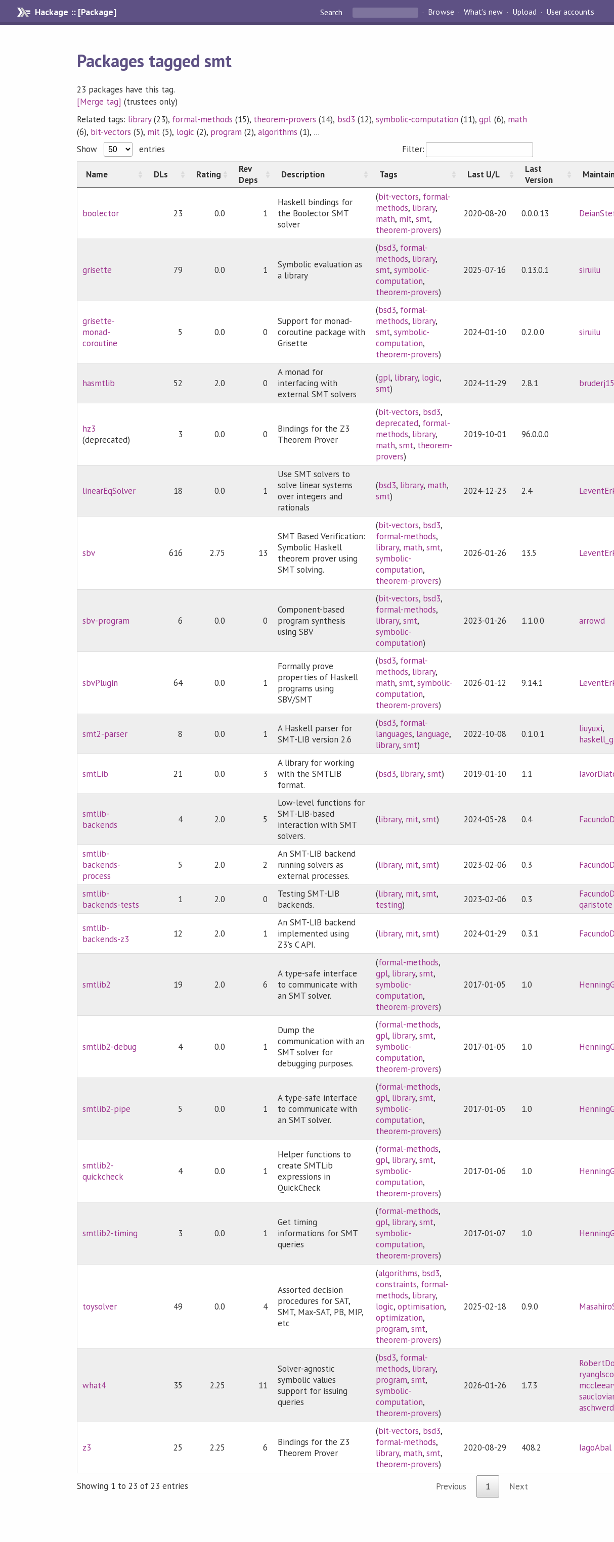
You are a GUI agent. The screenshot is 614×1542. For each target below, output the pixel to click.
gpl (485, 119)
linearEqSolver (109, 490)
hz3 (89, 428)
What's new (483, 12)
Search (332, 12)
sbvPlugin (100, 682)
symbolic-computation (417, 119)
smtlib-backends (99, 819)
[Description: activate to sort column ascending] (322, 174)
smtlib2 (96, 984)
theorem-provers (284, 119)
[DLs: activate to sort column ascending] (166, 174)
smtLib (95, 773)
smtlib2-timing (110, 1233)
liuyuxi (590, 728)
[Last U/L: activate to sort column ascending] (487, 174)
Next (518, 1486)
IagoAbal (595, 1447)
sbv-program (105, 620)
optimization (399, 1317)
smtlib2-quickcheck (102, 1171)
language (432, 733)
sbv (88, 552)
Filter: (467, 149)
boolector (100, 213)
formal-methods (202, 119)
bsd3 (346, 119)
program (226, 131)
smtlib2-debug (109, 1046)
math (517, 119)
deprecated (397, 423)
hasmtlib (98, 383)
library (139, 119)
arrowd (592, 620)
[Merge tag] (99, 101)
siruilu (589, 269)
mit (153, 131)
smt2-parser (104, 733)
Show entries (121, 149)
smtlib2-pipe (106, 1108)
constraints (396, 1284)
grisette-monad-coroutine (99, 332)
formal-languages (402, 728)
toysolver (99, 1306)
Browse (441, 12)
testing (389, 904)
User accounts (570, 12)
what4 (94, 1385)
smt (423, 218)
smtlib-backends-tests (110, 899)
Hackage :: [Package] (75, 12)
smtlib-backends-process (101, 864)
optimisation (421, 1306)
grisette (97, 269)
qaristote (595, 904)
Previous (451, 1486)
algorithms (277, 131)
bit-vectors (111, 131)
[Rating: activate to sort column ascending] (209, 174)
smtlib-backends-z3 (105, 933)
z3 (86, 1447)
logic (185, 131)
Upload (524, 12)
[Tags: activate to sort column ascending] (415, 174)
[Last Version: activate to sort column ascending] (545, 174)
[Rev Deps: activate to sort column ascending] (251, 174)
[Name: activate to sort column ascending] (111, 174)
